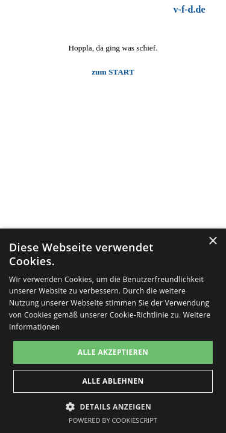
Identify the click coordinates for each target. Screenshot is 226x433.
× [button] (212, 241)
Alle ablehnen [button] (112, 381)
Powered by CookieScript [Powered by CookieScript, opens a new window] (113, 420)
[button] (113, 406)
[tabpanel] (156, 9)
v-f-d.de (190, 9)
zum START (113, 71)
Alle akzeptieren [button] (113, 352)
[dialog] (113, 331)
